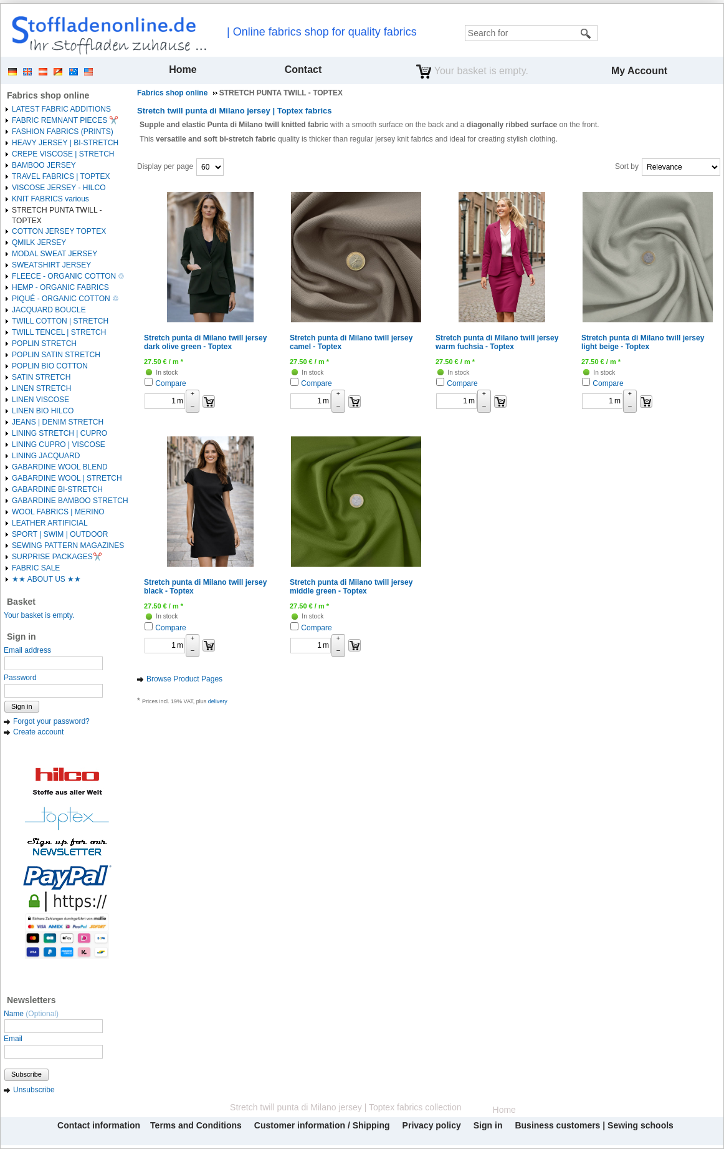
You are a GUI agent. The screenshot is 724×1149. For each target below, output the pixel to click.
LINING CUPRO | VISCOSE (58, 444)
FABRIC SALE (36, 568)
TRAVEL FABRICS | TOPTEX (61, 176)
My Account (639, 70)
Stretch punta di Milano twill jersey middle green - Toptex (351, 586)
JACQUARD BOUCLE (49, 309)
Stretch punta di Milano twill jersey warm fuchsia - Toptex (497, 342)
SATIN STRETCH (41, 377)
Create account (38, 732)
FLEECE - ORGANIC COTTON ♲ (68, 276)
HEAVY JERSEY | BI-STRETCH (65, 142)
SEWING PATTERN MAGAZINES (68, 545)
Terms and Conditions (196, 1125)
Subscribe (26, 1074)
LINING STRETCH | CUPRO (59, 433)
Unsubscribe (34, 1089)
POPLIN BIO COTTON (50, 366)
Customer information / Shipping (322, 1125)
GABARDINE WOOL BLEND (60, 467)
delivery (217, 701)
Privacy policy (431, 1125)
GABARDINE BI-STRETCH (57, 489)
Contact (303, 69)
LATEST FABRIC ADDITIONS (61, 109)
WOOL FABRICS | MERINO (58, 511)
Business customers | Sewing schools (594, 1125)
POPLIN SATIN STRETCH (56, 354)
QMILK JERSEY (39, 242)
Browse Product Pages (184, 679)
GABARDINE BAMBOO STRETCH (70, 500)
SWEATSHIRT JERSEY (51, 265)
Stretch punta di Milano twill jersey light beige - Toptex (642, 342)
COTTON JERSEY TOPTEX (59, 231)
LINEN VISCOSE (40, 399)
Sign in (21, 706)
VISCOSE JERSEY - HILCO (59, 187)
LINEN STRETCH (41, 388)
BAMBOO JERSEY (44, 165)
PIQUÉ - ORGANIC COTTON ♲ (65, 298)
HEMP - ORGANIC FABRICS (60, 287)
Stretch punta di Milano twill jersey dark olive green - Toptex (205, 342)
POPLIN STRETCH (44, 343)
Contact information (98, 1125)
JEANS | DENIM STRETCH (57, 422)
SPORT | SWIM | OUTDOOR (60, 534)
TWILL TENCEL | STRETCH (59, 332)
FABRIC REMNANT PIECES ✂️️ (65, 120)
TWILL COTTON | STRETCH (60, 321)
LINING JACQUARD (46, 455)
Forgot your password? (51, 721)
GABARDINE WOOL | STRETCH (67, 478)
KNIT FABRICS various (50, 199)
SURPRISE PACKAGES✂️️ (57, 556)
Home (182, 69)
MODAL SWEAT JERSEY (54, 253)
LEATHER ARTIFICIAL (50, 523)
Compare (170, 383)
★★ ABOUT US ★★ (46, 579)
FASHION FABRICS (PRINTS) (62, 131)
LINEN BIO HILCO (43, 410)
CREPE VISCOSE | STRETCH (63, 154)
